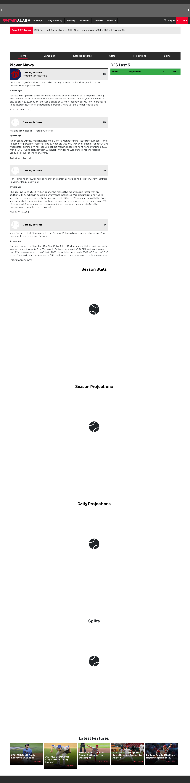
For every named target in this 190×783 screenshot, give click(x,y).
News (23, 56)
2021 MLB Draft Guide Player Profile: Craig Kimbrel (57, 759)
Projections (139, 56)
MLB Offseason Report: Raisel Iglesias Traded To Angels (127, 755)
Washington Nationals (35, 75)
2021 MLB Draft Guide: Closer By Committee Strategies (91, 755)
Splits (167, 56)
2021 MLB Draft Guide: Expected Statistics (23, 756)
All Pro (182, 20)
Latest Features (82, 56)
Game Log (50, 56)
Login (171, 20)
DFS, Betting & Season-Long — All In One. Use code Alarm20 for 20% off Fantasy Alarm (81, 30)
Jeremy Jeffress (32, 72)
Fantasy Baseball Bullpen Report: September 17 (160, 756)
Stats (112, 56)
